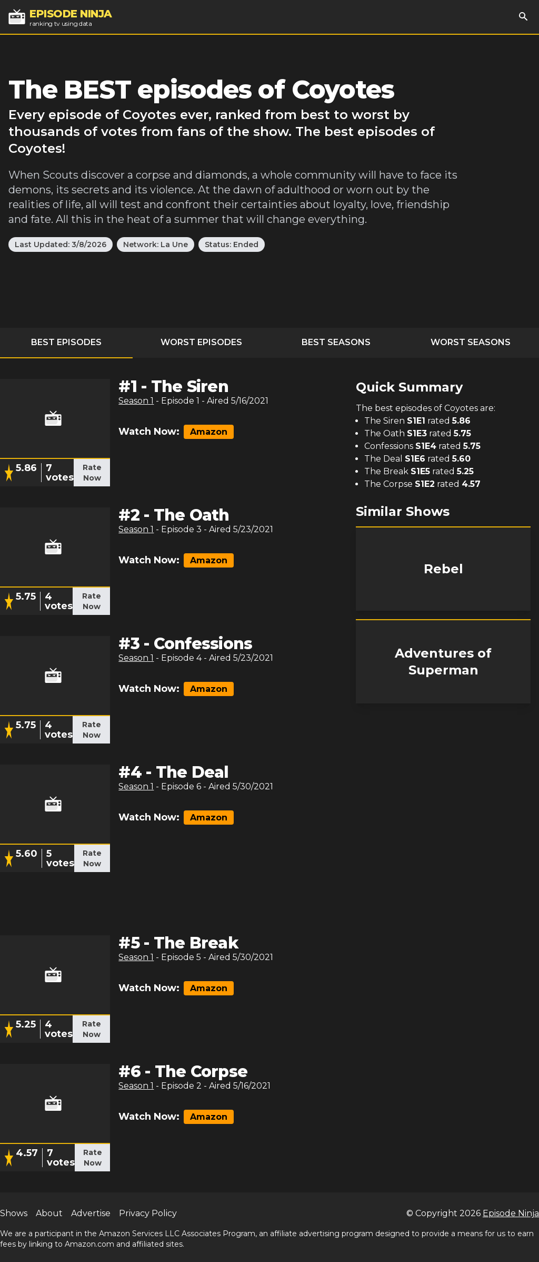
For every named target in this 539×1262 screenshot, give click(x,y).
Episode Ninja (511, 1213)
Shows (13, 1213)
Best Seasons (336, 342)
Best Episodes (66, 342)
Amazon (208, 432)
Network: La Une (155, 244)
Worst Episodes (201, 342)
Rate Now (92, 473)
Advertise (91, 1213)
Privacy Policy (148, 1213)
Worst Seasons (471, 342)
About (49, 1213)
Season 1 (136, 401)
